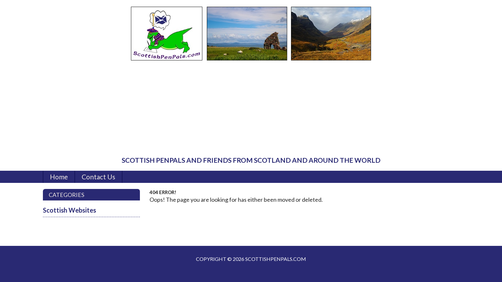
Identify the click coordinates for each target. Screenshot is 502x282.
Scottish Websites (69, 210)
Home (59, 177)
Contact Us (98, 177)
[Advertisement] (251, 108)
